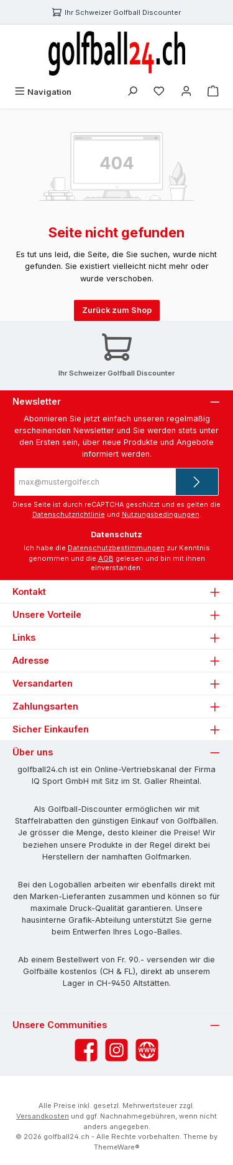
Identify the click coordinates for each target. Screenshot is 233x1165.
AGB (106, 558)
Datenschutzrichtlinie (68, 515)
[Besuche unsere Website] (147, 1050)
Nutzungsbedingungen (160, 515)
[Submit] (197, 482)
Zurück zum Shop (117, 310)
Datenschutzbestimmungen (116, 547)
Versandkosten (42, 1116)
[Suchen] (132, 92)
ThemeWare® (117, 1147)
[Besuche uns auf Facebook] (86, 1050)
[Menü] (43, 92)
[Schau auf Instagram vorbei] (116, 1050)
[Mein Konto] (186, 92)
